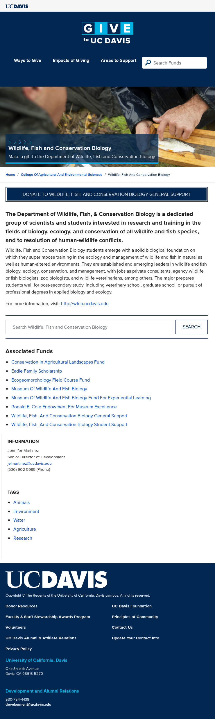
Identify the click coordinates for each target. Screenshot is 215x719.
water (19, 520)
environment (26, 511)
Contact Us (122, 627)
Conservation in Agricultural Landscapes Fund (58, 362)
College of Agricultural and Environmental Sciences (61, 174)
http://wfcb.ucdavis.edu (85, 303)
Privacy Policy (19, 649)
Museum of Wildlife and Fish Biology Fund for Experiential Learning (81, 397)
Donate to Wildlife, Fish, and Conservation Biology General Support (107, 194)
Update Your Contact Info (135, 638)
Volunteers (16, 627)
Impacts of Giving (71, 60)
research (22, 538)
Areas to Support (118, 60)
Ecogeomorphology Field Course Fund (50, 380)
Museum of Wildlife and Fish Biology (49, 388)
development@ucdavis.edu (28, 704)
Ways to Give (27, 60)
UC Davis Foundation (132, 606)
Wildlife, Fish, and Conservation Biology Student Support (69, 424)
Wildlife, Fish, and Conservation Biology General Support (69, 415)
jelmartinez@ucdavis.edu (30, 463)
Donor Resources (21, 606)
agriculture (24, 529)
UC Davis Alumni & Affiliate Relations (41, 638)
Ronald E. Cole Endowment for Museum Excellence (64, 406)
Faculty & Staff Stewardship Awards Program (48, 617)
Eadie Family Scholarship (36, 371)
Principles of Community (135, 617)
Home (10, 174)
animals (21, 502)
